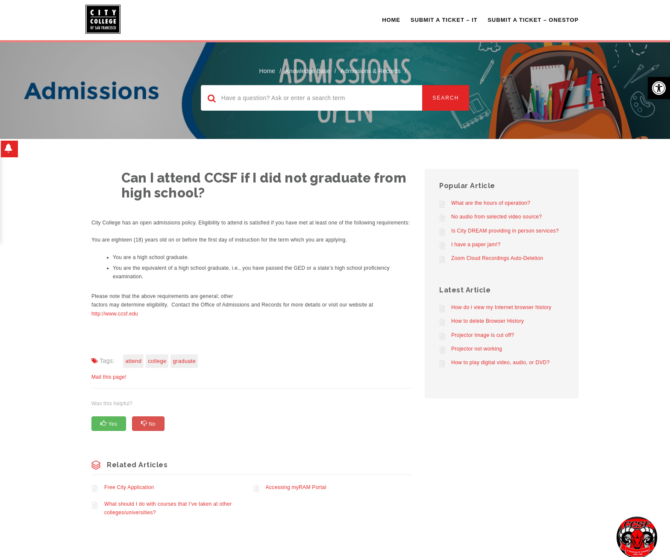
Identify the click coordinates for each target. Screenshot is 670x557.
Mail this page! (108, 377)
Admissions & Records (371, 71)
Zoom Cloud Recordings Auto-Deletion (497, 258)
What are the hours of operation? (490, 203)
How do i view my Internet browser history (501, 307)
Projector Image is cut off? (482, 335)
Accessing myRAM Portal (296, 487)
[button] (659, 88)
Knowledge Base (307, 71)
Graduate (184, 361)
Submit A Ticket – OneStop (533, 20)
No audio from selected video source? (496, 217)
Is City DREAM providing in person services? (505, 231)
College (157, 361)
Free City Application (129, 487)
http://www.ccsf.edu (114, 314)
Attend (133, 361)
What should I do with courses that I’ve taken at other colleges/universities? (168, 508)
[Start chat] (637, 536)
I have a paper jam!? (475, 245)
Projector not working (476, 349)
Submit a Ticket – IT (444, 20)
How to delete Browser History (487, 321)
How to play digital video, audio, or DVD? (500, 362)
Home (391, 20)
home (267, 71)
